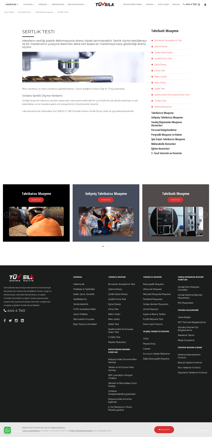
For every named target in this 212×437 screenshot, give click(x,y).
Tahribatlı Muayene (44, 12)
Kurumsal (28, 4)
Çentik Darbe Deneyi (161, 52)
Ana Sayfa (9, 12)
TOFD (146, 339)
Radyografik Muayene (153, 284)
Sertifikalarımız (80, 299)
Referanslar (58, 4)
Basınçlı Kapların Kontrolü (190, 362)
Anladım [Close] (164, 430)
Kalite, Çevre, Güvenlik (83, 294)
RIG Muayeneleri (185, 303)
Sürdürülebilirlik (80, 304)
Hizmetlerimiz (24, 12)
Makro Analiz (159, 76)
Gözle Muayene (150, 309)
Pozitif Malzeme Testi (153, 319)
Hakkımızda (78, 284)
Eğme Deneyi (158, 64)
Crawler (146, 349)
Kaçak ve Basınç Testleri (154, 314)
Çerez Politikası (80, 314)
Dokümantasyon (75, 4)
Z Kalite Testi (158, 101)
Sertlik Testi (158, 89)
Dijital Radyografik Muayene (156, 359)
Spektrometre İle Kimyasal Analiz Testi (170, 95)
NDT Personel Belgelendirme (192, 322)
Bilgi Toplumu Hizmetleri (85, 324)
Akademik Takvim (186, 335)
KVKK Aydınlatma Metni (84, 309)
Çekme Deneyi (159, 46)
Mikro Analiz (158, 82)
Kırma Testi (158, 70)
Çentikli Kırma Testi (161, 58)
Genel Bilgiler (184, 317)
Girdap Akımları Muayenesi (155, 304)
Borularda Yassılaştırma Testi (166, 40)
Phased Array (149, 344)
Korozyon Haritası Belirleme (156, 354)
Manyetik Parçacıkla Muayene (157, 294)
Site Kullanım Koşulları (83, 319)
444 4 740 (190, 4)
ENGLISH (176, 4)
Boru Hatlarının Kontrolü (189, 367)
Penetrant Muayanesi (152, 299)
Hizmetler (10, 4)
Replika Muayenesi (161, 107)
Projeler (42, 4)
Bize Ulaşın (163, 4)
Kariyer (149, 4)
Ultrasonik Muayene (152, 289)
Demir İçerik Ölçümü (153, 324)
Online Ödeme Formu (132, 4)
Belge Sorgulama (186, 340)
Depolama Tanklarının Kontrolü (192, 372)
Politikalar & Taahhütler (84, 289)
